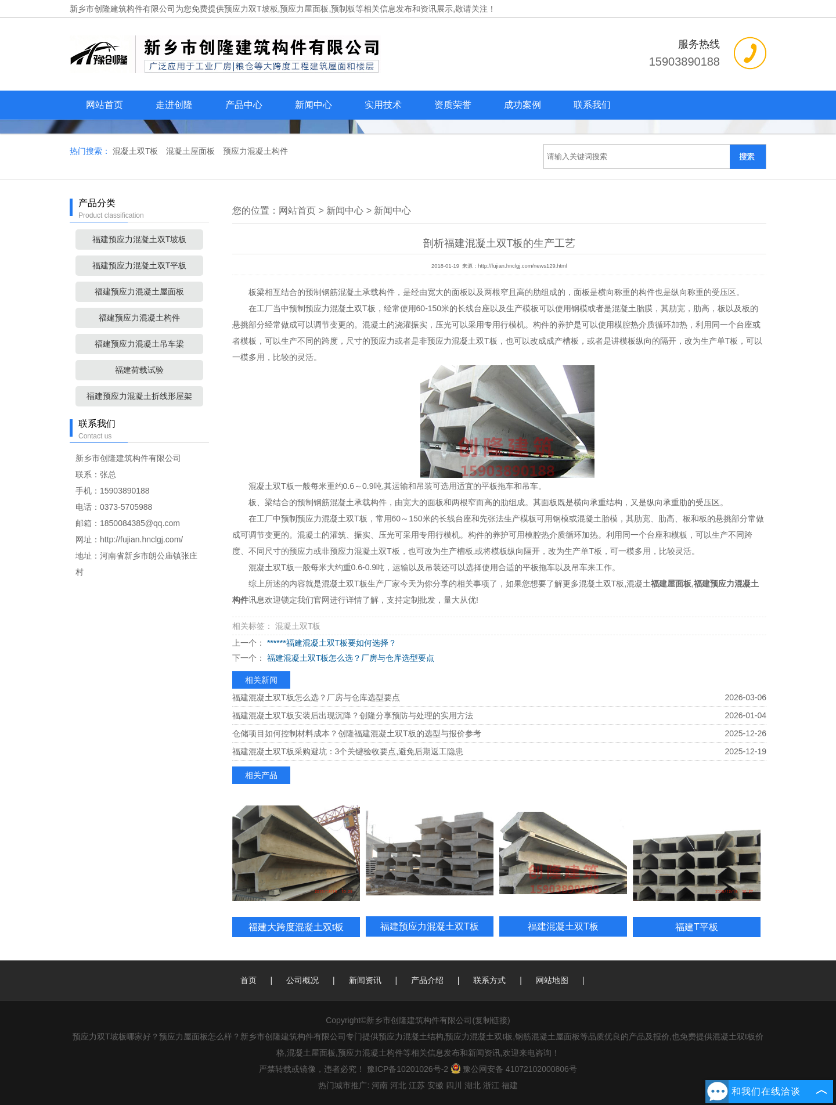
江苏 (417, 1085)
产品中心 (243, 105)
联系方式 (489, 980)
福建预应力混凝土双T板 (429, 926)
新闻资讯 (365, 980)
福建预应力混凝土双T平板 (139, 265)
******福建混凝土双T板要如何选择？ (331, 642)
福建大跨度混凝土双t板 (296, 927)
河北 (398, 1085)
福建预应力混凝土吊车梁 (139, 343)
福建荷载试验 (139, 370)
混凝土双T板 (136, 151)
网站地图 (552, 980)
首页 (248, 980)
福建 (510, 1085)
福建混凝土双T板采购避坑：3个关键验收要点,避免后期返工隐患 (347, 751)
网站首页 (104, 105)
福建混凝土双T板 (563, 926)
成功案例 (522, 105)
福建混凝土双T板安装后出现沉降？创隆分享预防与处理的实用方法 (352, 715)
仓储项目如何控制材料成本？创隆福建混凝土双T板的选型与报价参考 (356, 733)
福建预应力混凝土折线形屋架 (139, 396)
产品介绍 (427, 980)
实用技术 (383, 105)
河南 (380, 1085)
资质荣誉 (452, 105)
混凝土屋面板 (191, 151)
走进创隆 (174, 105)
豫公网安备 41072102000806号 (514, 1069)
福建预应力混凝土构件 (139, 317)
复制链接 (491, 1020)
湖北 (472, 1085)
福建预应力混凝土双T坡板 (139, 239)
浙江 (491, 1085)
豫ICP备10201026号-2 (407, 1069)
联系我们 (592, 105)
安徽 (435, 1085)
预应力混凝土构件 (255, 151)
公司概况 (302, 980)
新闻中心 (313, 105)
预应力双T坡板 (251, 8)
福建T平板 (696, 927)
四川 (454, 1085)
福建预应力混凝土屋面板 (139, 291)
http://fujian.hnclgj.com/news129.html (522, 266)
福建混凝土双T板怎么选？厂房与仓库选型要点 (349, 658)
